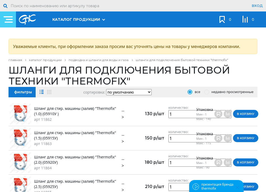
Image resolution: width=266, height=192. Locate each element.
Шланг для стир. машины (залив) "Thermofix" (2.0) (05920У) (75, 159)
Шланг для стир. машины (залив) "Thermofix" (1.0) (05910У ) (75, 111)
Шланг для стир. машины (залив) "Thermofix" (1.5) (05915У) (75, 135)
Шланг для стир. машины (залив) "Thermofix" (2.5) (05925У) (75, 184)
